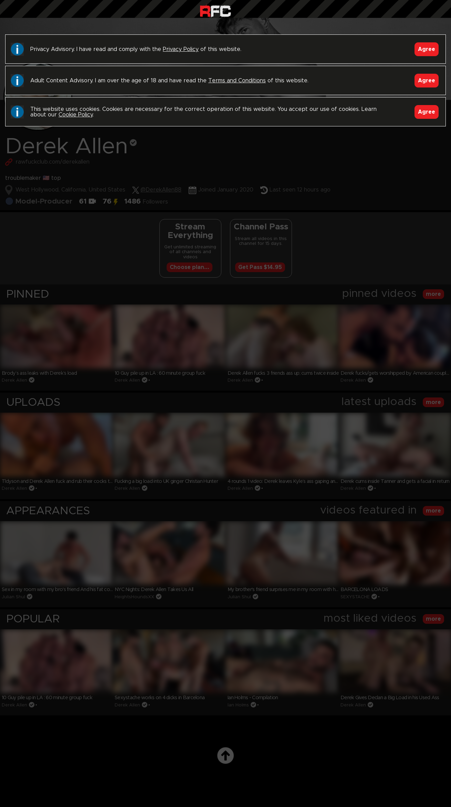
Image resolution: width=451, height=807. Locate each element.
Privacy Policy (181, 49)
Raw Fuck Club (215, 10)
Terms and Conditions (237, 80)
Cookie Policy (76, 114)
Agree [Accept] (426, 49)
